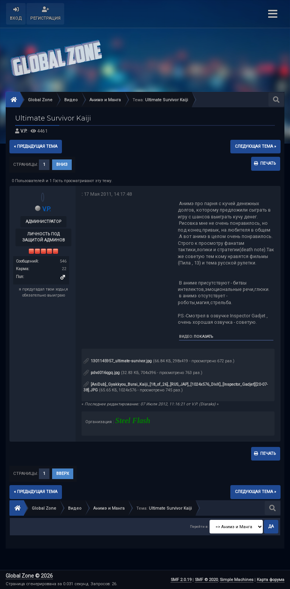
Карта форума (270, 579)
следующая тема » (255, 146)
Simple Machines (236, 579)
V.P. (23, 131)
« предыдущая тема (35, 146)
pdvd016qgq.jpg (101, 372)
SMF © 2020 (206, 579)
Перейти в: (199, 526)
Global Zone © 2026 (29, 576)
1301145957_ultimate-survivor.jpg (117, 361)
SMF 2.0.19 (181, 579)
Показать (203, 336)
